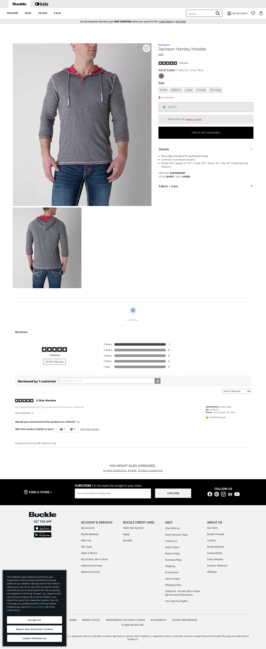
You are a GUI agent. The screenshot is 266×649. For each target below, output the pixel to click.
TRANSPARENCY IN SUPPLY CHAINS (125, 619)
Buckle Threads (215, 534)
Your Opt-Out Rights (176, 601)
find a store (40, 492)
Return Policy (172, 553)
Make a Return (89, 553)
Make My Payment (133, 527)
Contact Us (171, 541)
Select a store (193, 119)
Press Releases (215, 559)
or (167, 21)
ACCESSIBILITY (158, 619)
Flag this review (89, 429)
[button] (12, 13)
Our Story (212, 527)
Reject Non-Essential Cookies (34, 629)
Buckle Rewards (90, 534)
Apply (126, 534)
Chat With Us (172, 528)
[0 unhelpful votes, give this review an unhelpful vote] (72, 429)
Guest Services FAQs (176, 534)
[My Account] (237, 13)
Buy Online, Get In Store (94, 559)
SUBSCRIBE (173, 493)
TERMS (73, 619)
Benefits (127, 540)
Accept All (34, 620)
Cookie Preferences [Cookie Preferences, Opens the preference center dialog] (34, 638)
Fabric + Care (206, 186)
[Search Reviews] (109, 381)
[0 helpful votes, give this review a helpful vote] (61, 429)
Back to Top (49, 443)
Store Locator (172, 578)
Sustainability (214, 553)
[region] (34, 608)
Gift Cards (86, 546)
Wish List (86, 540)
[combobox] (200, 13)
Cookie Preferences (184, 619)
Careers (211, 540)
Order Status (172, 547)
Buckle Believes (215, 546)
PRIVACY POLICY (91, 619)
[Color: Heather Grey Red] (161, 76)
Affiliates (212, 571)
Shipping (170, 566)
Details (206, 149)
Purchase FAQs (173, 559)
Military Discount (90, 571)
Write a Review (55, 361)
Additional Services (91, 565)
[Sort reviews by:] (236, 391)
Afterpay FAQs (173, 585)
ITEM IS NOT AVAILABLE (206, 132)
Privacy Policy (37, 607)
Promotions (171, 572)
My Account (87, 527)
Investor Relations (217, 565)
